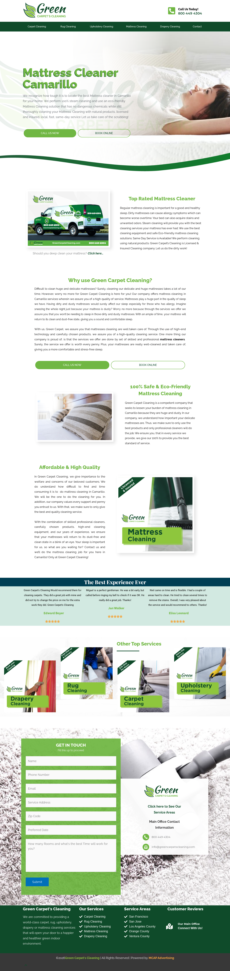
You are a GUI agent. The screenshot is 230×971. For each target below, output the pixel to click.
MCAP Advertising (161, 958)
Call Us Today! (188, 9)
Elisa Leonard (179, 613)
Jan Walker (116, 608)
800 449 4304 (190, 13)
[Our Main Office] (169, 926)
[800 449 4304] (146, 837)
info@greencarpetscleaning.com (173, 846)
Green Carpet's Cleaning (82, 958)
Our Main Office (189, 923)
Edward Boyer (54, 613)
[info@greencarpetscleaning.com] (146, 847)
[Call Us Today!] (172, 11)
